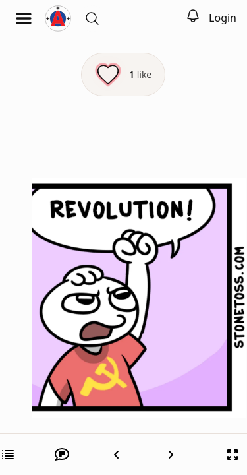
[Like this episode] (123, 74)
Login (222, 18)
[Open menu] (24, 18)
